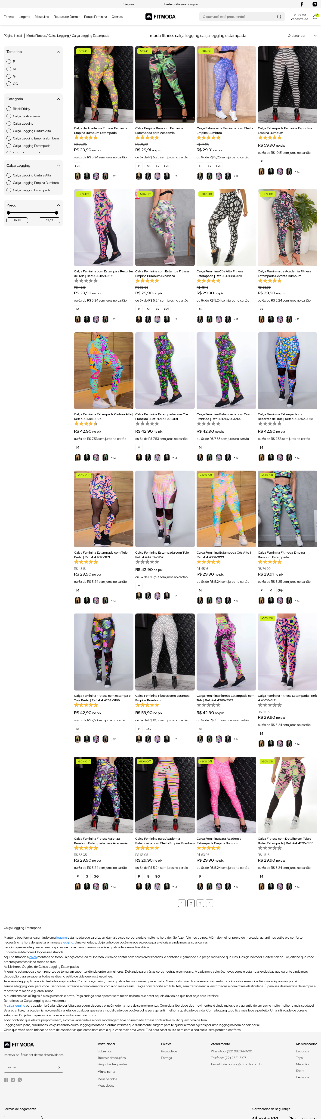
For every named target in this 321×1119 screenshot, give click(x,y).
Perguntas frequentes (112, 1064)
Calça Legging (59, 36)
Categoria (33, 98)
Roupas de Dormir (67, 17)
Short (300, 1071)
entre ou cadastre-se (299, 16)
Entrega (166, 1058)
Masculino (42, 17)
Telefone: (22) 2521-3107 (228, 1058)
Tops (299, 1058)
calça (33, 957)
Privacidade (169, 1051)
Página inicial (13, 36)
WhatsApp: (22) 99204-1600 (231, 1051)
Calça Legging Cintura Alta (32, 131)
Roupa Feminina (95, 17)
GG (15, 84)
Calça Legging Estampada (90, 36)
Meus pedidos (107, 1079)
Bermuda (302, 1077)
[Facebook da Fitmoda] (6, 1080)
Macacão (302, 1064)
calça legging (16, 1005)
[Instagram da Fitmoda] (13, 1080)
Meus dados (106, 1085)
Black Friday (21, 109)
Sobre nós (105, 1051)
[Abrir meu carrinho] (315, 16)
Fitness (9, 17)
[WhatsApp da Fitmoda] (20, 1079)
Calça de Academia (26, 116)
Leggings (302, 1051)
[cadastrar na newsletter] (59, 1067)
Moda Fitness (36, 36)
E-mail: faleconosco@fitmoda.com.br (236, 1064)
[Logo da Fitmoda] (160, 16)
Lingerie (24, 17)
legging (61, 937)
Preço (33, 205)
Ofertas (117, 17)
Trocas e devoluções (112, 1058)
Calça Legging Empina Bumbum (36, 138)
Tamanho (33, 51)
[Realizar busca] (279, 17)
